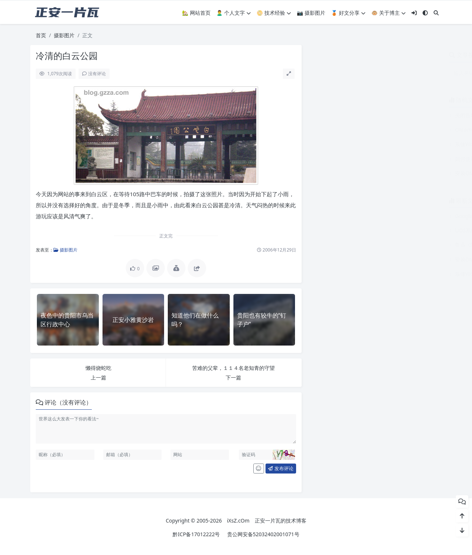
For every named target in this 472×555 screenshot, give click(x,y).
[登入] (414, 13)
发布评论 (280, 468)
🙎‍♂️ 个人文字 (233, 12)
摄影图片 (64, 35)
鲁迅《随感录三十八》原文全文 (353, 244)
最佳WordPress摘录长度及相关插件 (358, 144)
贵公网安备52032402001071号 (263, 534)
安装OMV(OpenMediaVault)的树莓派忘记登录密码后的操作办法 (391, 173)
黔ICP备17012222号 (196, 534)
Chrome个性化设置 (339, 129)
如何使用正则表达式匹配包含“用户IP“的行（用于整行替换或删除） (394, 158)
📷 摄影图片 (311, 12)
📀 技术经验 (274, 12)
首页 (41, 35)
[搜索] (436, 13)
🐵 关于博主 (388, 12)
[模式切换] (425, 13)
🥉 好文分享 (348, 12)
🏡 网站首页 (196, 12)
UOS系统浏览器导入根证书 (348, 230)
